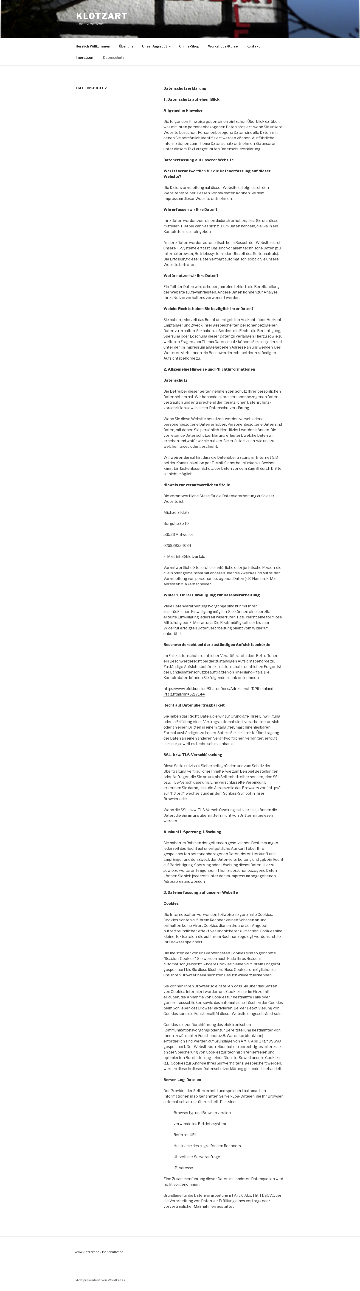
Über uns (126, 46)
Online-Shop (189, 46)
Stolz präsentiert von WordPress (100, 1280)
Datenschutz (113, 57)
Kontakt (253, 46)
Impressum (85, 57)
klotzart (102, 16)
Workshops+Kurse (223, 46)
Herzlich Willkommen (93, 46)
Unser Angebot (157, 46)
